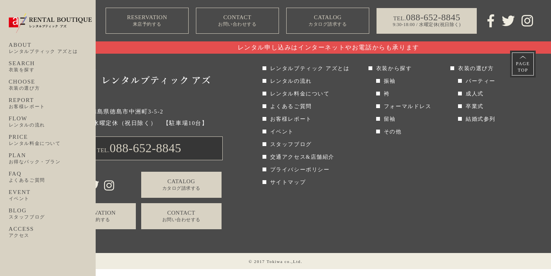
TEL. (139, 148)
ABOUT (52, 48)
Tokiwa (275, 261)
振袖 (390, 81)
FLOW (52, 121)
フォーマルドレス (408, 106)
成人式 (475, 94)
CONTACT (237, 21)
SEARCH (52, 66)
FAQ (52, 177)
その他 (393, 132)
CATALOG (327, 21)
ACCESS (52, 232)
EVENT (52, 195)
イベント (282, 132)
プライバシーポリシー (300, 169)
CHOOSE (52, 85)
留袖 (390, 119)
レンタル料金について (300, 94)
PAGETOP (523, 67)
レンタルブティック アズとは (310, 68)
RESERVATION (147, 21)
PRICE (52, 140)
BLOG (52, 213)
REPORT (52, 103)
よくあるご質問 (291, 106)
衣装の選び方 (476, 68)
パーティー (481, 81)
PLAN (52, 158)
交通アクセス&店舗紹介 (302, 157)
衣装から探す (394, 68)
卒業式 (475, 106)
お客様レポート (291, 119)
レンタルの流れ (291, 81)
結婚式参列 (481, 119)
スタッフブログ (291, 144)
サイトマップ (288, 182)
